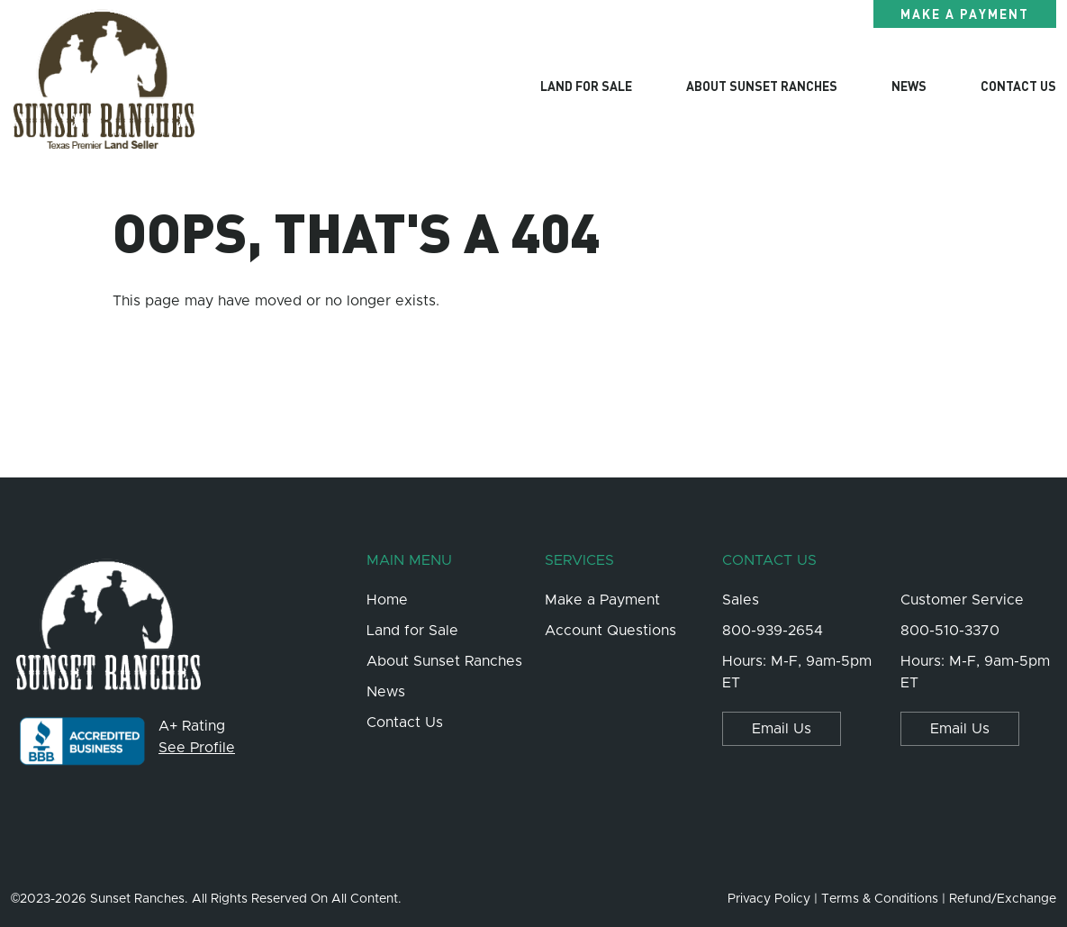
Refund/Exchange (1002, 899)
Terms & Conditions (879, 899)
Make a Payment (964, 13)
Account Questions (610, 630)
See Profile (196, 748)
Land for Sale (586, 85)
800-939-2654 (772, 630)
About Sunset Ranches (761, 85)
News (909, 85)
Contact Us (1018, 85)
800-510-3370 (949, 630)
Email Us (781, 729)
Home (387, 600)
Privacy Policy (769, 899)
